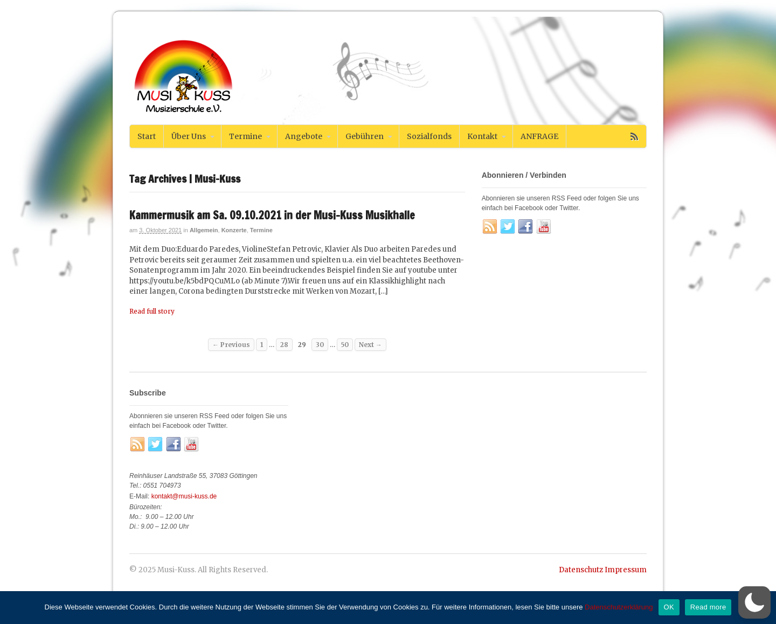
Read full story (152, 311)
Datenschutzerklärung (619, 607)
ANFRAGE (539, 136)
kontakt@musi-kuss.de (184, 496)
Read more (708, 607)
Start (146, 136)
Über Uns (188, 136)
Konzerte (234, 230)
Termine (245, 136)
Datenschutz (581, 569)
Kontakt (482, 136)
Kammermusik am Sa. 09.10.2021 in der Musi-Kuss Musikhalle (272, 215)
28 (284, 345)
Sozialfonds (429, 136)
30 (320, 345)
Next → (370, 345)
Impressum (626, 569)
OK (669, 607)
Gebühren (364, 136)
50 (345, 345)
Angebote (303, 136)
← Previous (231, 345)
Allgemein (204, 230)
